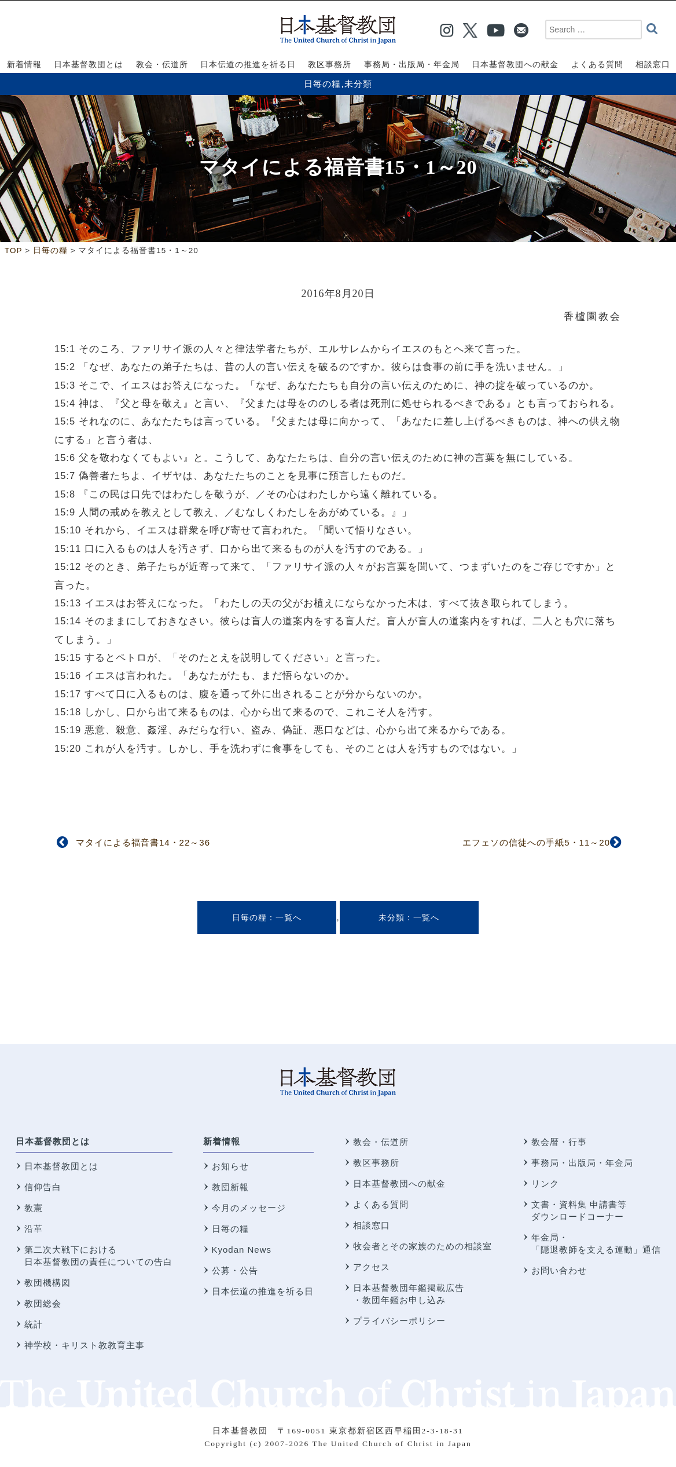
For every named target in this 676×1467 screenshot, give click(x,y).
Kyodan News (242, 1249)
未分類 (358, 84)
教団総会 (42, 1303)
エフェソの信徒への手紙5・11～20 (536, 842)
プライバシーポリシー (399, 1321)
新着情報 (221, 1141)
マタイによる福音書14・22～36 (143, 842)
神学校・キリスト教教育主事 (84, 1345)
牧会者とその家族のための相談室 (422, 1246)
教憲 (33, 1208)
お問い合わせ (559, 1270)
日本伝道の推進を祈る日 (263, 1291)
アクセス (371, 1267)
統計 (33, 1324)
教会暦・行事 (559, 1142)
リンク (545, 1183)
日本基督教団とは (53, 1141)
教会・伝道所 (381, 1142)
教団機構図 (47, 1282)
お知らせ (230, 1166)
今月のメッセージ (249, 1208)
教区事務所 (376, 1163)
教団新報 (230, 1187)
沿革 (33, 1229)
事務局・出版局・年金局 (582, 1163)
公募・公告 (235, 1270)
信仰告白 (42, 1187)
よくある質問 (381, 1204)
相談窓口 (371, 1225)
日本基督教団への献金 (399, 1183)
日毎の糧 (322, 84)
